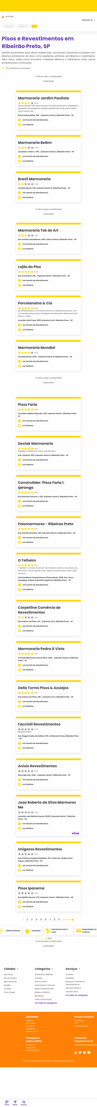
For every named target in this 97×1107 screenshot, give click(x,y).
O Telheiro (27, 560)
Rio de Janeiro (10, 978)
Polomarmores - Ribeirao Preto (45, 523)
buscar (24, 1103)
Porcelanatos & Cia (35, 303)
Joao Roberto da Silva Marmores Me (47, 805)
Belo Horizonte (10, 981)
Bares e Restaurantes (44, 988)
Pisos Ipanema (31, 888)
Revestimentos (24, 732)
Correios (69, 974)
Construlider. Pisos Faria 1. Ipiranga (41, 485)
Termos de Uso (32, 1031)
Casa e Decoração (43, 999)
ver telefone (28, 124)
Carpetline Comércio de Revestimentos (39, 610)
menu (7, 1103)
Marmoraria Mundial (36, 347)
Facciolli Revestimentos (39, 724)
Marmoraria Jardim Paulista (43, 98)
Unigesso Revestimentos (40, 849)
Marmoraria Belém (35, 142)
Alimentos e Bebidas (44, 974)
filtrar (15, 1103)
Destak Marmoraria (35, 443)
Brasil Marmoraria (34, 179)
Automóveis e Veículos (45, 985)
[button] (46, 938)
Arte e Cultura (41, 981)
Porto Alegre (9, 992)
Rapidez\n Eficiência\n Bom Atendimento (37, 451)
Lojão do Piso (29, 266)
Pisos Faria (27, 404)
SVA (76, 1023)
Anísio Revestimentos (37, 766)
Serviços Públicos (73, 988)
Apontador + (79, 1020)
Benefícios (39, 996)
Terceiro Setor (72, 991)
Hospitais (70, 978)
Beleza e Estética (42, 992)
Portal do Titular (32, 1050)
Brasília (7, 985)
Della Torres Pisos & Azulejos (43, 687)
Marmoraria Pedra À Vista (41, 648)
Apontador (9, 26)
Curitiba (7, 988)
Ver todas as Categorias (46, 1003)
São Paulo (8, 974)
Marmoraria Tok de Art (38, 230)
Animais (38, 978)
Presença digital (81, 1026)
